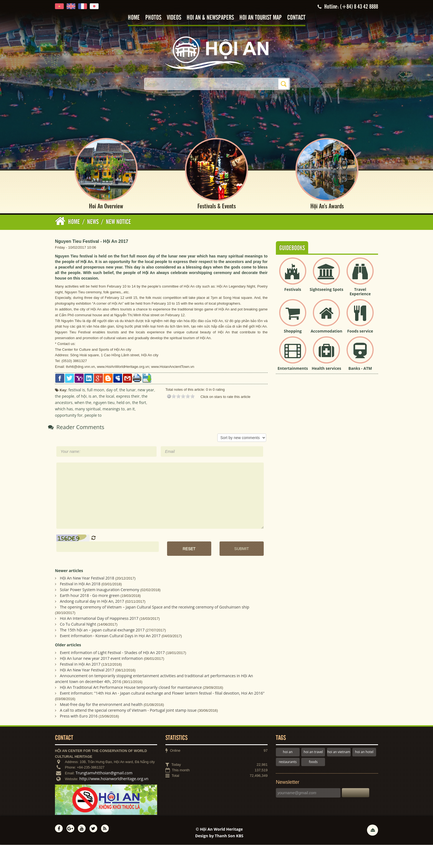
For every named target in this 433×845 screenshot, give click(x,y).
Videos (174, 18)
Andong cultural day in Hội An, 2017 (92, 601)
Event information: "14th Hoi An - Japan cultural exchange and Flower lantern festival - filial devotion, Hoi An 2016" (162, 693)
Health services (326, 368)
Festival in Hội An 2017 (80, 664)
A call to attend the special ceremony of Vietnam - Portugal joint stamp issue (128, 710)
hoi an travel (313, 752)
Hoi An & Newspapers (210, 18)
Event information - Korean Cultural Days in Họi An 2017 (110, 636)
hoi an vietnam (338, 752)
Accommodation (326, 331)
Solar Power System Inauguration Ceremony (99, 590)
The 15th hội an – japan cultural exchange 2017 (102, 630)
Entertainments (293, 368)
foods (313, 762)
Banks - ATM (360, 368)
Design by (219, 836)
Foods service (360, 331)
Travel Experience (360, 292)
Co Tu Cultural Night (78, 624)
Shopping (293, 331)
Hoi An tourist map (260, 18)
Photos (153, 18)
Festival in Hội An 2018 (80, 584)
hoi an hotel (364, 752)
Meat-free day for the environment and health (101, 705)
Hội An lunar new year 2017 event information (101, 658)
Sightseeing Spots (326, 289)
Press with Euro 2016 (79, 716)
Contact (296, 18)
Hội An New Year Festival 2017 (87, 670)
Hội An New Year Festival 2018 (87, 578)
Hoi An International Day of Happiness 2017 (99, 618)
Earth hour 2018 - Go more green (90, 596)
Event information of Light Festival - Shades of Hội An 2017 (112, 653)
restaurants (288, 762)
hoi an (288, 752)
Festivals (292, 289)
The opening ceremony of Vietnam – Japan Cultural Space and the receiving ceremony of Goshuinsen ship (154, 607)
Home (134, 18)
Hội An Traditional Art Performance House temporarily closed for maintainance (131, 687)
